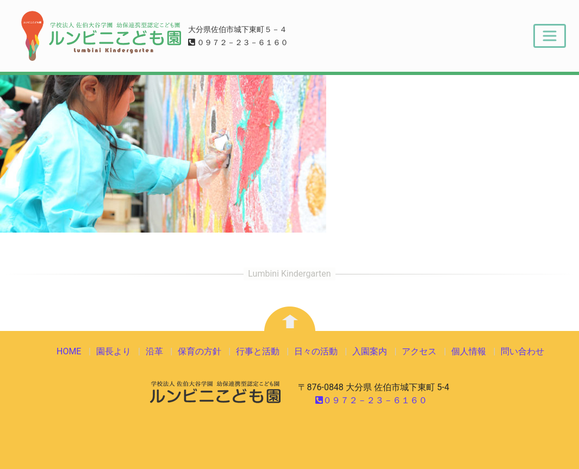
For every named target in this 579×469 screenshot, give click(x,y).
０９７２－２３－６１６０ (238, 42)
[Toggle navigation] (549, 36)
